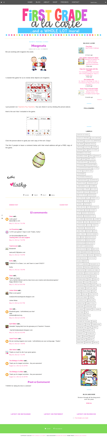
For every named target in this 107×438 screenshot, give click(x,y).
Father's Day (94, 198)
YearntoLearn (13, 246)
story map (92, 300)
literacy (94, 225)
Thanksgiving (96, 324)
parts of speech (82, 255)
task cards (80, 312)
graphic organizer (88, 213)
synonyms (88, 309)
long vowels (81, 231)
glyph (79, 213)
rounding (80, 282)
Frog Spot (89, 46)
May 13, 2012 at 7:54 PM (17, 255)
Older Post (64, 204)
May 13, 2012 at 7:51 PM (17, 223)
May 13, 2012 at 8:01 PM (17, 284)
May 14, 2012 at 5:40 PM (17, 318)
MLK (78, 237)
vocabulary (90, 333)
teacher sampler (82, 318)
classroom (80, 164)
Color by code (88, 170)
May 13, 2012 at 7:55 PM (17, 269)
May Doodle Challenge (92, 48)
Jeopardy (80, 222)
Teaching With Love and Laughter (19, 237)
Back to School (93, 149)
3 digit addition (95, 137)
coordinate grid (92, 182)
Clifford (95, 167)
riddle (90, 279)
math (94, 231)
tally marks (96, 309)
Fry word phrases (93, 207)
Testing (88, 324)
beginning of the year (83, 152)
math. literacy (81, 234)
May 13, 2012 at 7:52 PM (17, 240)
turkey (95, 327)
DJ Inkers (86, 189)
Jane (10, 309)
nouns (79, 252)
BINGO (91, 155)
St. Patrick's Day (82, 300)
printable (39, 42)
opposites (96, 252)
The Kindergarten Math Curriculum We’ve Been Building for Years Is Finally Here (89, 73)
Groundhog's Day (90, 216)
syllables (80, 309)
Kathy (11, 261)
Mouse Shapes (90, 243)
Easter (87, 192)
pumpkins (95, 267)
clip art (79, 170)
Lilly (89, 225)
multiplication (81, 249)
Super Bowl (80, 306)
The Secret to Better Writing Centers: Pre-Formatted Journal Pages (92, 92)
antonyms (80, 149)
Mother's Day (81, 240)
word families (81, 339)
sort (94, 291)
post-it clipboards (82, 264)
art (86, 149)
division (79, 189)
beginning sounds (82, 155)
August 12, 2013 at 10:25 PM (18, 377)
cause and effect (82, 161)
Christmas (92, 161)
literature (80, 228)
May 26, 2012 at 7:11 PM (17, 354)
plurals (79, 261)
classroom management (84, 167)
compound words (82, 179)
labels (87, 222)
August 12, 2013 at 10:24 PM (18, 365)
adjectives (87, 146)
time (90, 327)
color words (81, 173)
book (78, 158)
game (86, 210)
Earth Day (80, 192)
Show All (99, 99)
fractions (88, 204)
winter (92, 336)
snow (78, 291)
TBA (87, 312)
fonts (92, 201)
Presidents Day (94, 264)
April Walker (13, 324)
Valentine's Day (89, 330)
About (46, 2)
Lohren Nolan (13, 290)
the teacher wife (89, 79)
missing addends (92, 234)
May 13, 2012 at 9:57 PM (17, 303)
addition (79, 146)
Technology (80, 324)
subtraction (81, 303)
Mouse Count (90, 240)
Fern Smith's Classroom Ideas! (88, 58)
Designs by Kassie (61, 435)
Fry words (80, 210)
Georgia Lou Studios (80, 435)
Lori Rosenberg (14, 229)
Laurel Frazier (13, 338)
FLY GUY (86, 201)
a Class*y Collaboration (92, 140)
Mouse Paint (80, 243)
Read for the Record (83, 276)
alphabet (95, 146)
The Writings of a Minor (16, 360)
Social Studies (86, 291)
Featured (79, 201)
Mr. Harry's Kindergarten (84, 246)
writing (96, 342)
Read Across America (92, 273)
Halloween (80, 219)
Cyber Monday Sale (82, 186)
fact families (81, 198)
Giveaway (92, 210)
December (93, 186)
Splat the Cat (93, 294)
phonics (98, 255)
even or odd (91, 195)
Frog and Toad (81, 207)
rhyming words (81, 279)
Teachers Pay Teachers (26, 107)
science (45, 42)
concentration (93, 179)
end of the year (81, 195)
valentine (80, 330)
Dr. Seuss (94, 189)
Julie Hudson (13, 349)
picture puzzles (82, 258)
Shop (55, 2)
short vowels (96, 285)
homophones (89, 219)
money (83, 237)
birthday (97, 155)
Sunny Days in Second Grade (89, 88)
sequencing (80, 285)
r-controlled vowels (92, 270)
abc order (80, 143)
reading (93, 276)
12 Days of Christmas (83, 137)
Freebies (65, 2)
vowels (79, 336)
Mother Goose (91, 237)
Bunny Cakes (90, 158)
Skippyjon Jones (91, 288)
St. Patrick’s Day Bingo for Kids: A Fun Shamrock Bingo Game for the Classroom (89, 82)
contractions (81, 182)
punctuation (80, 270)
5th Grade (80, 140)
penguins (91, 255)
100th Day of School (83, 134)
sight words (80, 288)
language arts (95, 222)
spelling (85, 294)
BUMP (83, 158)
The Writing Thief (82, 327)
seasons (93, 282)
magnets (32, 42)
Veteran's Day (81, 333)
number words (87, 252)
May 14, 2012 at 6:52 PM (17, 332)
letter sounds (81, 225)
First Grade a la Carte (81, 418)
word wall (90, 339)
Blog (38, 2)
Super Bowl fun (90, 306)
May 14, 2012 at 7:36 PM (17, 343)
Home (30, 2)
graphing (80, 216)
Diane (11, 216)
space (79, 294)
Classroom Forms (91, 164)
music (89, 249)
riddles (96, 279)
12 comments (44, 49)
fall (88, 198)
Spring (91, 297)
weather (85, 336)
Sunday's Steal (90, 303)
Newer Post (13, 204)
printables (88, 267)
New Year (95, 249)
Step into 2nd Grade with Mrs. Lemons (89, 69)
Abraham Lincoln (90, 143)
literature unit (89, 228)
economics (94, 192)
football (80, 204)
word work (80, 342)
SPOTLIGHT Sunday (82, 297)
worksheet (89, 342)
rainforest (80, 273)
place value (92, 258)
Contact (75, 2)
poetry (86, 261)
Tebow (94, 321)
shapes (88, 285)
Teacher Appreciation (83, 315)
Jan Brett (97, 219)
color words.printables (84, 176)
